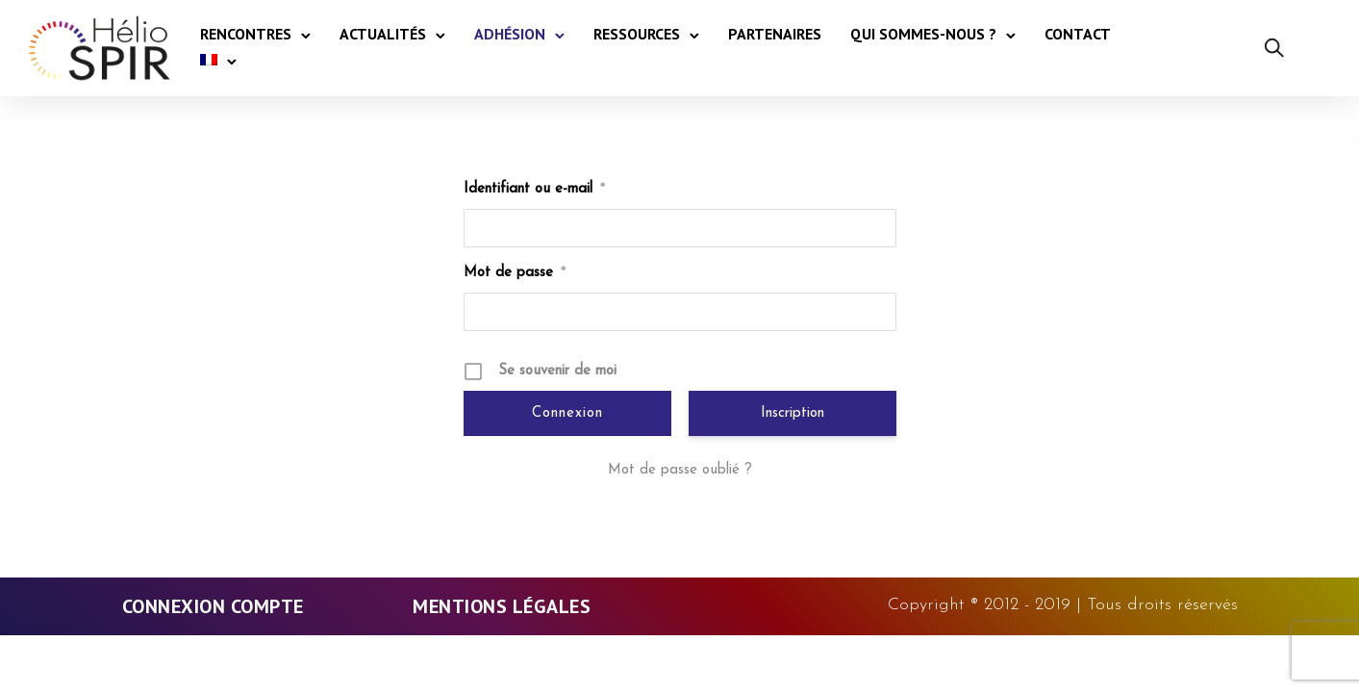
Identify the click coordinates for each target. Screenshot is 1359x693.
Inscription (792, 413)
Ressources (636, 33)
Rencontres (245, 33)
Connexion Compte (213, 606)
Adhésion (509, 33)
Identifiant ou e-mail (534, 189)
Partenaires (774, 33)
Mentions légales (502, 606)
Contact (1077, 33)
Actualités (383, 33)
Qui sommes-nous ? (923, 33)
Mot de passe (515, 273)
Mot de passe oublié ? (680, 470)
